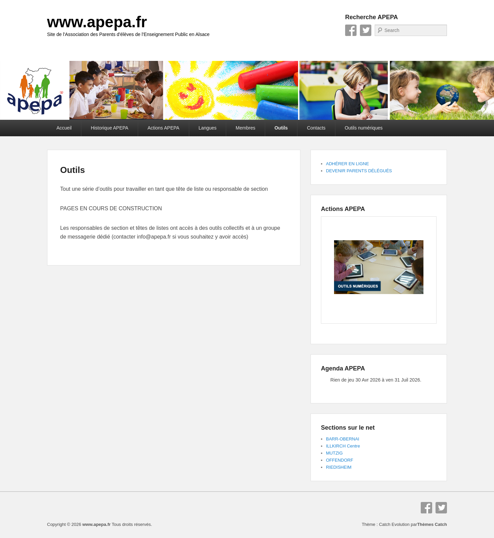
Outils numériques (364, 128)
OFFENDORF (339, 460)
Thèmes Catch (432, 524)
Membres (245, 128)
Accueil (64, 128)
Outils (281, 128)
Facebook (351, 30)
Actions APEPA (163, 128)
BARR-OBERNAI (342, 438)
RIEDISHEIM (339, 467)
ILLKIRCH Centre (343, 446)
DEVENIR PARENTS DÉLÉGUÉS (359, 170)
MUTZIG (334, 453)
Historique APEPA (109, 128)
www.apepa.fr (97, 22)
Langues (208, 128)
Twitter (365, 30)
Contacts (316, 128)
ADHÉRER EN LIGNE (347, 163)
